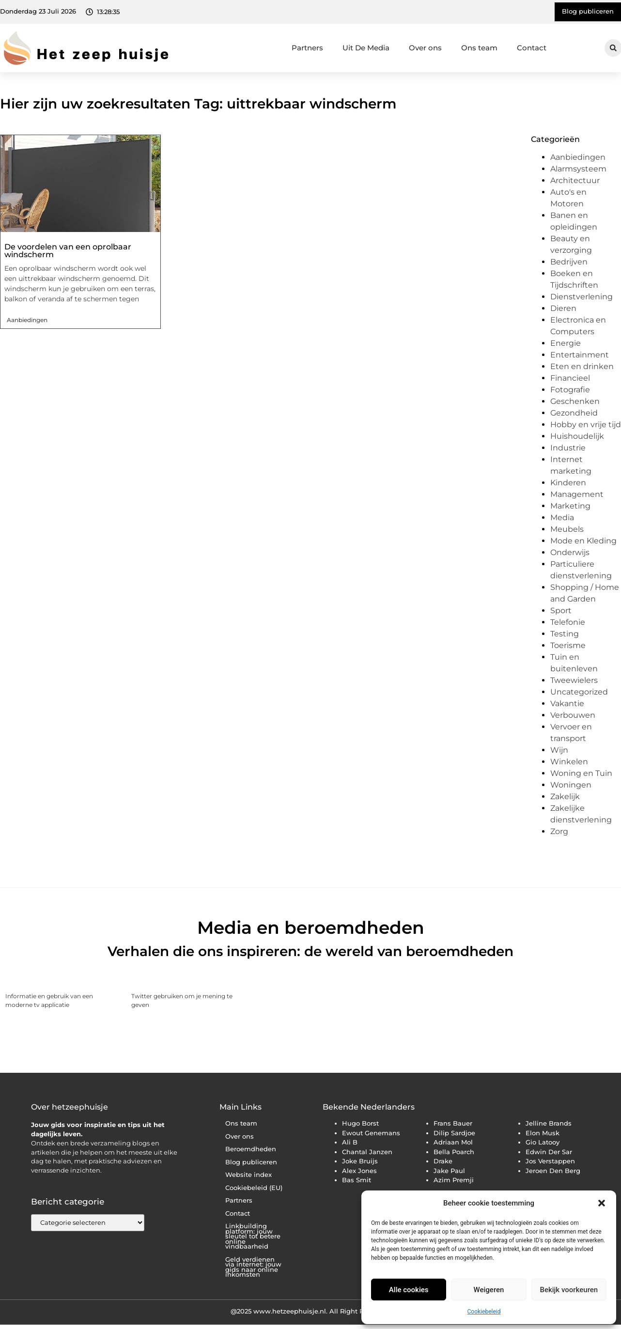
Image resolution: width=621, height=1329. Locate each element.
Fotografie (570, 389)
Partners (307, 47)
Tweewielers (574, 680)
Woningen (570, 784)
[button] (601, 1203)
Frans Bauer (453, 1123)
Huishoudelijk (577, 436)
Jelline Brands (549, 1123)
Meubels (567, 529)
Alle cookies (409, 1289)
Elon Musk (542, 1133)
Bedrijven (569, 261)
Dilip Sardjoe (454, 1133)
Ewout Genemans (371, 1133)
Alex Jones (359, 1170)
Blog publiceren (251, 1162)
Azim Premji (454, 1180)
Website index (248, 1174)
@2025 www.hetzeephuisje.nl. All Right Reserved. (310, 1311)
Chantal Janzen (367, 1152)
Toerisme (568, 645)
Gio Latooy (542, 1142)
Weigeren (489, 1289)
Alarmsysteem (578, 168)
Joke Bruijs (360, 1161)
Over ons (425, 47)
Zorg (559, 831)
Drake (443, 1161)
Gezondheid (574, 412)
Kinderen (568, 482)
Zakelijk (565, 796)
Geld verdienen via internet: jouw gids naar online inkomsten (253, 1267)
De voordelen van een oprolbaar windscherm (67, 250)
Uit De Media (365, 47)
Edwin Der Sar (549, 1152)
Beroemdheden (250, 1149)
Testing (564, 633)
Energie (565, 343)
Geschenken (575, 401)
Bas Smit (356, 1180)
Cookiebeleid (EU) (253, 1187)
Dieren (563, 308)
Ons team (479, 47)
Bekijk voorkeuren (569, 1289)
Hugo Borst (360, 1123)
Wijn (559, 750)
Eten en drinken (582, 366)
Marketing (570, 505)
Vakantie (567, 703)
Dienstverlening (581, 296)
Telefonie (567, 622)
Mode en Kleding (583, 540)
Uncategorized (579, 691)
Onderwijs (570, 552)
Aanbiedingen (27, 320)
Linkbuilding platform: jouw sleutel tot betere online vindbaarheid (252, 1236)
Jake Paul (449, 1170)
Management (577, 494)
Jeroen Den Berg (553, 1170)
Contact (531, 47)
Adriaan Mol (453, 1142)
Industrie (568, 447)
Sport (561, 610)
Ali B (349, 1142)
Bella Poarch (454, 1152)
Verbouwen (572, 715)
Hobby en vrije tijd (585, 424)
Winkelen (569, 761)
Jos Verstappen (550, 1161)
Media (562, 517)
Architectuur (575, 180)
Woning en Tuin (581, 773)
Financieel (570, 378)
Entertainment (579, 354)
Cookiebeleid (484, 1311)
